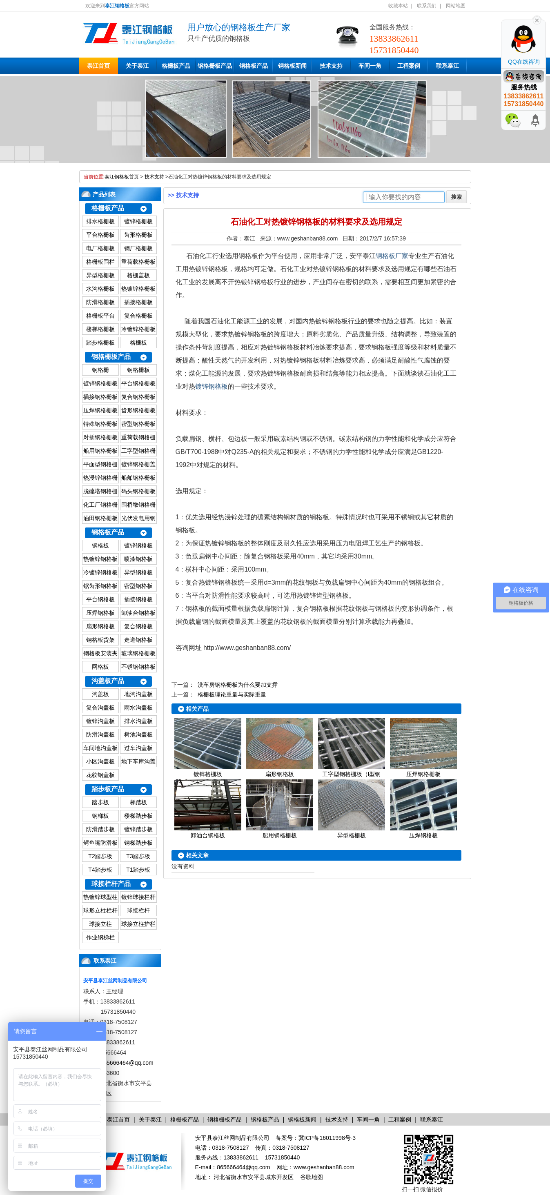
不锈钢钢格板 (138, 666)
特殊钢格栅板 (100, 424)
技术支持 (331, 65)
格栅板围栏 (100, 261)
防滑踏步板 (100, 829)
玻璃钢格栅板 (138, 653)
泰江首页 (98, 65)
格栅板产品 (176, 65)
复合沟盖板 (100, 707)
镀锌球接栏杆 (138, 897)
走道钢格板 (138, 639)
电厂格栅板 (100, 248)
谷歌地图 (311, 1177)
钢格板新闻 (292, 65)
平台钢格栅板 (138, 383)
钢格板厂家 (392, 255)
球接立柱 (100, 924)
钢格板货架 (100, 639)
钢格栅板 (138, 370)
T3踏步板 (138, 856)
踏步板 (100, 802)
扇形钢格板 (100, 626)
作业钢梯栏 (100, 937)
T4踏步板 (100, 869)
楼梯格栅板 (100, 329)
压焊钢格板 (100, 613)
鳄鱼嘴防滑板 (100, 842)
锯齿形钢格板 (100, 586)
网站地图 (455, 6)
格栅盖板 (138, 275)
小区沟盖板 (100, 761)
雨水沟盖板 (138, 707)
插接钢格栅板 (100, 397)
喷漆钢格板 (138, 559)
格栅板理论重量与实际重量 (232, 694)
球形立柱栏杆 (100, 910)
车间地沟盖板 (100, 748)
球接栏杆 (138, 910)
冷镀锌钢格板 (100, 572)
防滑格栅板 (100, 302)
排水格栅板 (100, 221)
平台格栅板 (100, 234)
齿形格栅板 (138, 234)
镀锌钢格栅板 (100, 383)
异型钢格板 (138, 572)
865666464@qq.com (127, 1062)
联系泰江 (447, 65)
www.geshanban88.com (324, 1167)
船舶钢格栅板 (138, 477)
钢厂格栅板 (138, 248)
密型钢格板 (138, 586)
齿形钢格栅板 (138, 410)
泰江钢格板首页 (122, 177)
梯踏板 (138, 802)
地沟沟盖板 (138, 694)
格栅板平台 (100, 315)
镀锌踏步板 (138, 829)
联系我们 (426, 6)
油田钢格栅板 (100, 518)
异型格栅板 (100, 275)
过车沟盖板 (138, 748)
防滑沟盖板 (100, 734)
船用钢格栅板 (100, 450)
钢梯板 (100, 815)
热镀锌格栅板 (138, 288)
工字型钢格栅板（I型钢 (351, 774)
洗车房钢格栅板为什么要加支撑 (238, 684)
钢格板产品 (253, 65)
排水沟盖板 (138, 721)
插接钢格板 (138, 599)
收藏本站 (398, 6)
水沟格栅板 (100, 288)
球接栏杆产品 (111, 883)
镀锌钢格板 (138, 545)
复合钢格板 (138, 626)
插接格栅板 (138, 302)
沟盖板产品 (107, 680)
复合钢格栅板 (138, 397)
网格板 (100, 666)
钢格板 (100, 545)
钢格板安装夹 (100, 653)
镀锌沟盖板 (100, 721)
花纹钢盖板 (100, 775)
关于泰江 (137, 65)
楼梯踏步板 (138, 815)
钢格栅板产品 (215, 65)
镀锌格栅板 (138, 221)
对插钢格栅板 (100, 437)
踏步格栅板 (100, 342)
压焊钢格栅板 (100, 410)
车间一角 (370, 65)
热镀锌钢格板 (100, 559)
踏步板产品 (107, 789)
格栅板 (138, 342)
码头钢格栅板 (138, 491)
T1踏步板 (138, 869)
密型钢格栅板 (138, 424)
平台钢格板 (100, 599)
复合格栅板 (138, 315)
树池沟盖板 (138, 734)
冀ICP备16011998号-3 (327, 1138)
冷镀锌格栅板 (138, 329)
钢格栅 (100, 370)
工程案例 (408, 65)
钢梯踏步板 (138, 842)
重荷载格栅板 (138, 261)
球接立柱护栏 (138, 924)
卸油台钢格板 (138, 613)
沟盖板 (100, 694)
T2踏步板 (100, 856)
